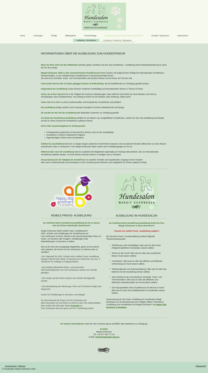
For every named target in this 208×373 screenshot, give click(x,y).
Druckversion (9, 366)
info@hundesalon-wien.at (107, 337)
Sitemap (21, 366)
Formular (75, 306)
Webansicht (201, 366)
